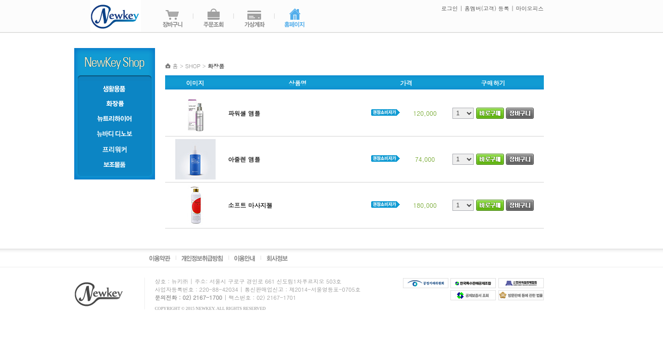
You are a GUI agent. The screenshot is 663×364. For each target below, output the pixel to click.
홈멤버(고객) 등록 (487, 8)
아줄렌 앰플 (244, 159)
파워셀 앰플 (244, 113)
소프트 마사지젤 (250, 205)
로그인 (448, 8)
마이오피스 (530, 8)
